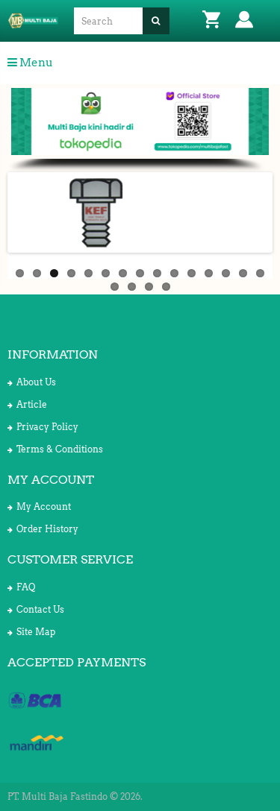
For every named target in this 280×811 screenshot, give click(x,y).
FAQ (21, 587)
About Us (31, 382)
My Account (39, 506)
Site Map (31, 631)
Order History (42, 528)
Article (27, 404)
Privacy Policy (42, 426)
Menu (30, 62)
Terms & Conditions (55, 449)
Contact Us (35, 609)
